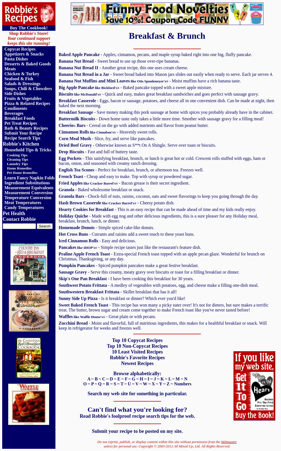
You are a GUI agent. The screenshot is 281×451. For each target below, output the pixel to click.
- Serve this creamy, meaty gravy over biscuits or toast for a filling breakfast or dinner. (149, 272)
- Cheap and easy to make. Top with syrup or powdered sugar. (126, 176)
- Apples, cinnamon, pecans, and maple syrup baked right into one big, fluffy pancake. (155, 54)
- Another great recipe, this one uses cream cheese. (123, 67)
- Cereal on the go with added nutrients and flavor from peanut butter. (134, 125)
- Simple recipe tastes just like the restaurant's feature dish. (130, 247)
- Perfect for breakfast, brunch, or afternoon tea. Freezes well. (131, 170)
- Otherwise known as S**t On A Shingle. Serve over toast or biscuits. (137, 145)
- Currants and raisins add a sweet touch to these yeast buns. (127, 234)
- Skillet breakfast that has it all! (118, 291)
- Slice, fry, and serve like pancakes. (107, 138)
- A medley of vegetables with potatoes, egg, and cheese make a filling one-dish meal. (159, 285)
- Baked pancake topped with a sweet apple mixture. (135, 87)
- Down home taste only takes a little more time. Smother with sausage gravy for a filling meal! (161, 118)
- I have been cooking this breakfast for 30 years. (126, 278)
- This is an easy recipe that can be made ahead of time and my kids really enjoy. (157, 209)
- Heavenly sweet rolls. (108, 132)
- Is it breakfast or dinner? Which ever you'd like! (122, 298)
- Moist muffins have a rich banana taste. (150, 81)
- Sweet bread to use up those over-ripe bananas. (119, 61)
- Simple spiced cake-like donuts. (106, 227)
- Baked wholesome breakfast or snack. (101, 189)
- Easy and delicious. (97, 240)
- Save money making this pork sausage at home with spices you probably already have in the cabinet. (166, 112)
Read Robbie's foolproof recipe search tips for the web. (137, 416)
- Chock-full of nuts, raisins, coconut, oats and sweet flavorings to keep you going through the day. (159, 196)
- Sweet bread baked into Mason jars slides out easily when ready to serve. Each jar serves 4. (166, 74)
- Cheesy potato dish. (117, 203)
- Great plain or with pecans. (107, 316)
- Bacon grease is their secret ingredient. (124, 183)
